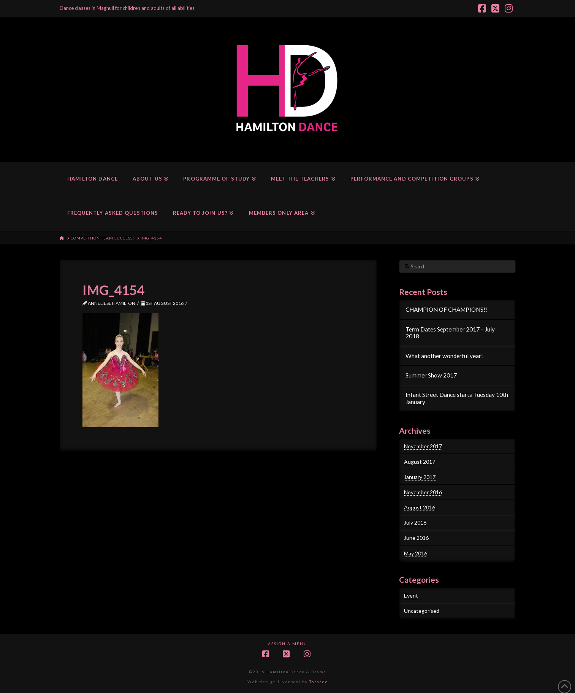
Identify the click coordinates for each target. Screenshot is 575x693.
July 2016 (415, 522)
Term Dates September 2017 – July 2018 (450, 333)
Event (411, 595)
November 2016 (423, 492)
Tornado (318, 681)
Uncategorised (421, 610)
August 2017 (419, 461)
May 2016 (415, 553)
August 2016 (419, 507)
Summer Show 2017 (431, 375)
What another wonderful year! (444, 355)
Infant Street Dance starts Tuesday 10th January (457, 398)
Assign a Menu (287, 643)
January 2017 (420, 477)
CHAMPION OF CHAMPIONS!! (446, 309)
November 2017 (423, 446)
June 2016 (416, 537)
